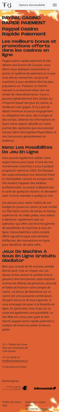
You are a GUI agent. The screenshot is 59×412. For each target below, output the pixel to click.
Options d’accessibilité (32, 5)
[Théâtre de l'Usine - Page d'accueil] (7, 5)
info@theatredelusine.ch (15, 360)
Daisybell (44, 408)
